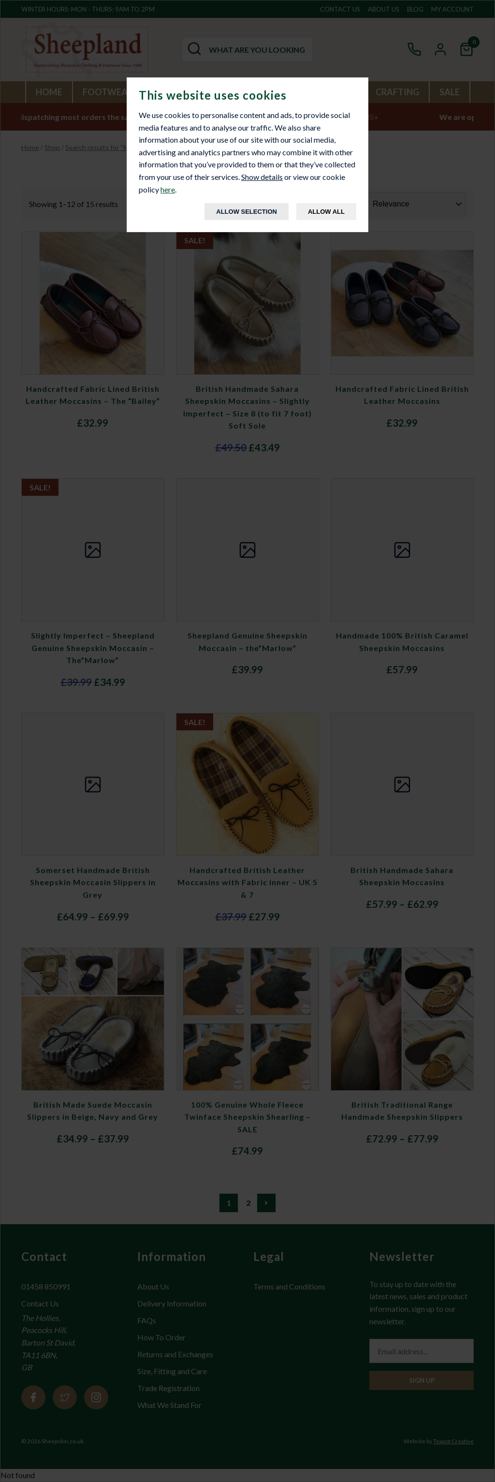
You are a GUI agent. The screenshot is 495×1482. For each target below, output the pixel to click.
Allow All (326, 211)
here (167, 189)
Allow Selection (246, 211)
